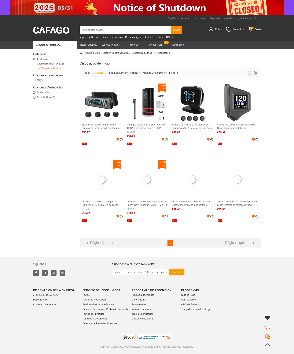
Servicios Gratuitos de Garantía (98, 304)
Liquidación (178, 44)
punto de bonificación (142, 314)
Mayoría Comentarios (155, 73)
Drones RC (163, 37)
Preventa (133, 44)
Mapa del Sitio (40, 299)
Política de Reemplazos (94, 299)
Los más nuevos (118, 73)
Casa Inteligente (134, 37)
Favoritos (235, 29)
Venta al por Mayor (141, 309)
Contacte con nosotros (44, 304)
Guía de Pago (188, 295)
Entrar (218, 29)
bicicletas (150, 37)
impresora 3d (87, 37)
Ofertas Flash (156, 44)
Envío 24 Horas (44, 97)
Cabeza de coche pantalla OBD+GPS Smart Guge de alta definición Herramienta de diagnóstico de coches (236, 126)
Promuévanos (139, 304)
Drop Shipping (139, 299)
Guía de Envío (188, 299)
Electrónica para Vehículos (49, 64)
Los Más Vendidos (111, 44)
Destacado (100, 73)
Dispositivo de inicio (50, 68)
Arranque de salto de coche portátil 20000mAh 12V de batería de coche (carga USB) (100, 203)
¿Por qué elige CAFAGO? (46, 295)
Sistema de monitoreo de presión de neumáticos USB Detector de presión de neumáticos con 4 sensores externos (192, 126)
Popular (135, 73)
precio (173, 73)
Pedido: (87, 73)
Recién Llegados (88, 44)
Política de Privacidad (93, 314)
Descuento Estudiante (143, 318)
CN (38, 80)
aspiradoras (116, 37)
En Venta (41, 92)
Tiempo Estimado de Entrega (196, 309)
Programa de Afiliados (143, 295)
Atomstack (102, 37)
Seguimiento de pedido (221, 18)
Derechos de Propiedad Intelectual (100, 323)
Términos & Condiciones (95, 318)
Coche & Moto (40, 59)
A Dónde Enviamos (190, 304)
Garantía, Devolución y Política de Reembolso (106, 309)
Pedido (86, 295)
